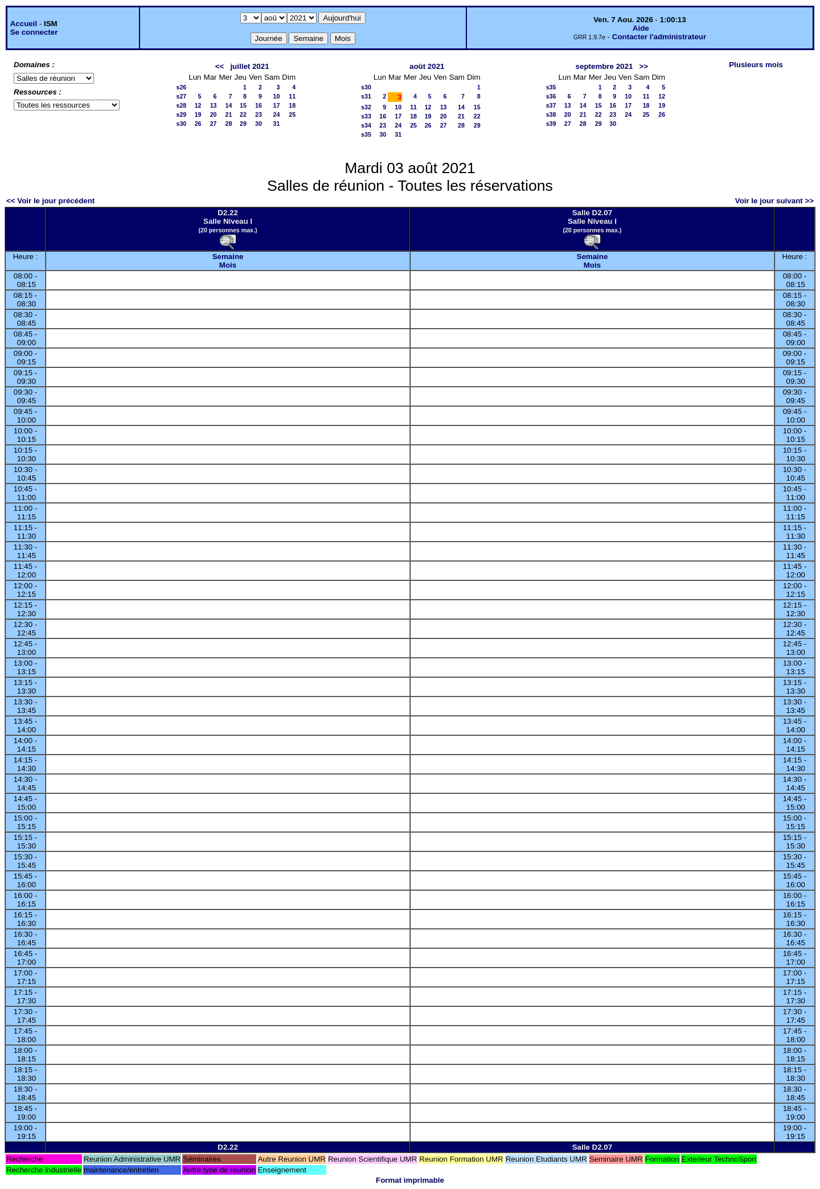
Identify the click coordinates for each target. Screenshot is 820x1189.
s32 (366, 107)
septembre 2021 (604, 66)
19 (198, 114)
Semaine (228, 256)
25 (292, 114)
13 (213, 105)
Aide (641, 28)
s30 (182, 123)
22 (243, 114)
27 (213, 123)
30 (258, 123)
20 (213, 114)
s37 (551, 105)
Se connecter (34, 32)
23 (258, 114)
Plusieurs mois (756, 64)
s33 (366, 116)
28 (229, 123)
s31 (366, 96)
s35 (366, 134)
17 (276, 105)
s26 (182, 87)
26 (198, 123)
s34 (366, 125)
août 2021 (427, 66)
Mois (227, 265)
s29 (182, 114)
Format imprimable (410, 1180)
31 (276, 123)
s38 (551, 114)
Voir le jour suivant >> (774, 200)
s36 (551, 96)
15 (243, 105)
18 (292, 105)
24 (276, 114)
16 (258, 105)
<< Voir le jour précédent (50, 200)
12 (198, 105)
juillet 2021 (249, 66)
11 (292, 96)
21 (229, 114)
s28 (182, 105)
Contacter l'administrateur (659, 36)
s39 (551, 123)
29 (243, 123)
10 (276, 96)
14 (229, 105)
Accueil (23, 23)
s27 (182, 96)
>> (643, 66)
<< (219, 66)
